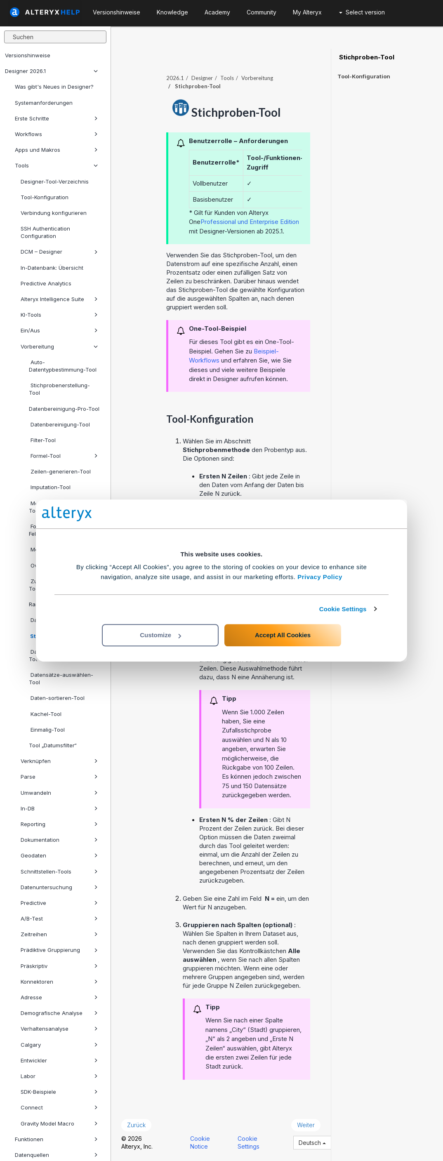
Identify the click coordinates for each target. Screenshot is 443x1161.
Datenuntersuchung (59, 887)
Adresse (59, 997)
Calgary (59, 1044)
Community (261, 12)
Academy (217, 12)
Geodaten (59, 855)
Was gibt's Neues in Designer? (54, 86)
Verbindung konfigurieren (54, 213)
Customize (160, 634)
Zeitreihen (59, 934)
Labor (59, 1076)
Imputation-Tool (50, 487)
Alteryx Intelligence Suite (59, 299)
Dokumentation (59, 839)
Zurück (136, 1124)
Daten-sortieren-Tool (57, 698)
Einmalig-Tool (47, 729)
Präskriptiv (59, 966)
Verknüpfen (59, 761)
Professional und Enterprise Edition (249, 222)
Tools (56, 165)
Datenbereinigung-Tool (59, 424)
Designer (202, 78)
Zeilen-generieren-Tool (60, 471)
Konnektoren (59, 981)
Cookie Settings (343, 608)
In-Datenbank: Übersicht (52, 267)
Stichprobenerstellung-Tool (59, 389)
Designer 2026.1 (51, 71)
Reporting (59, 824)
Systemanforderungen (44, 102)
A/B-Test (59, 918)
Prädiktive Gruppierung (59, 950)
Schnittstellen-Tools (59, 871)
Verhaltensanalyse (59, 1028)
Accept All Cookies (283, 634)
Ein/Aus (59, 330)
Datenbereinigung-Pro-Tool (64, 408)
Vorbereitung (59, 346)
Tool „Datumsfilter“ (53, 745)
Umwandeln (59, 792)
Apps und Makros (56, 149)
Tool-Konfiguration (44, 197)
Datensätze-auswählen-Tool (61, 678)
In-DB (59, 808)
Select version (362, 12)
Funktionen (56, 1139)
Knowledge (172, 12)
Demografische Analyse (59, 1013)
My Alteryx (307, 12)
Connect (59, 1107)
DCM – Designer (59, 251)
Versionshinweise (27, 55)
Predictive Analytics (46, 283)
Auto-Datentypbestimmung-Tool (63, 366)
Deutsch (312, 1142)
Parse (59, 776)
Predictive (59, 903)
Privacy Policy (319, 576)
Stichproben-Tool (365, 57)
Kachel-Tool (45, 714)
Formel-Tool (63, 455)
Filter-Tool (42, 440)
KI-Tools (59, 314)
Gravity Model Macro (59, 1123)
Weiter (306, 1124)
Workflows (56, 134)
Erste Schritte (56, 118)
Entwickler (59, 1060)
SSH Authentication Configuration (45, 232)
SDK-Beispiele (59, 1091)
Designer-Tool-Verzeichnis (55, 181)
